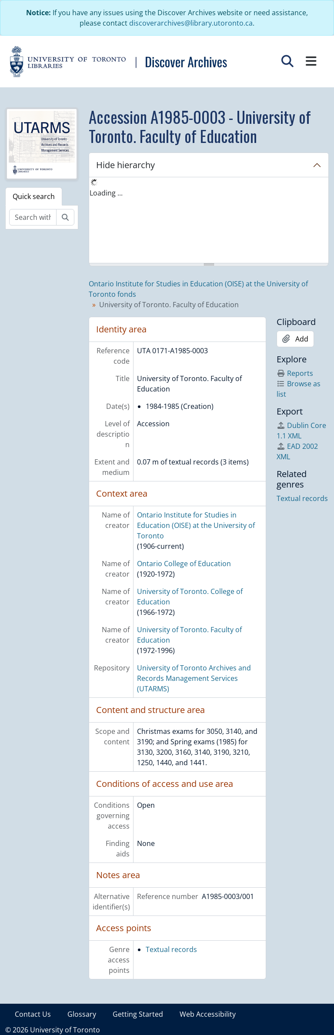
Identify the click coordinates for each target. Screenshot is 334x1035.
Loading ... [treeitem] (106, 193)
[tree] (208, 220)
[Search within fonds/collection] (33, 217)
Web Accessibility (208, 1014)
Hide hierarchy (125, 165)
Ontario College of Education (184, 563)
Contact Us (33, 1014)
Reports (295, 373)
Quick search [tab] (34, 196)
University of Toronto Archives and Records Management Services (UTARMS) (194, 678)
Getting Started (138, 1014)
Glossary (81, 1014)
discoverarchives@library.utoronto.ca (191, 23)
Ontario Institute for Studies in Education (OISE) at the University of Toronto (196, 525)
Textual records (171, 949)
